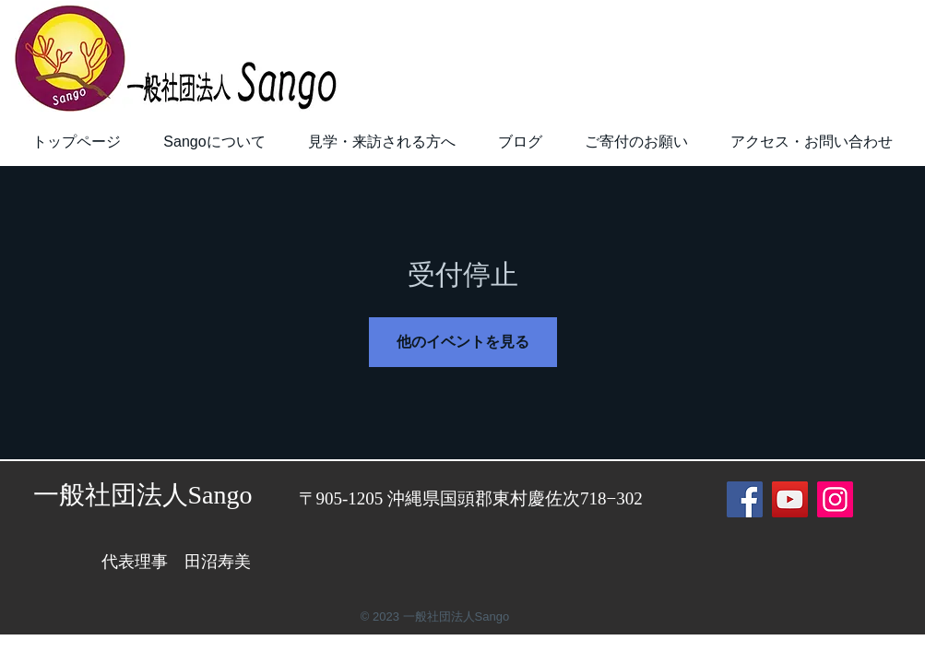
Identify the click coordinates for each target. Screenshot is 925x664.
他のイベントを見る (463, 342)
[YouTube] (790, 499)
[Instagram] (835, 499)
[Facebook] (745, 499)
